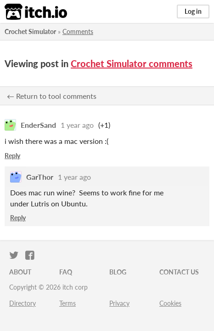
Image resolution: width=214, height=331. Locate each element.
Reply (12, 156)
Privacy (119, 303)
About (20, 272)
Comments (77, 31)
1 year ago (77, 124)
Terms (67, 303)
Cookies (170, 303)
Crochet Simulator (30, 31)
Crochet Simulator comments (131, 63)
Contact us (179, 272)
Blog (117, 272)
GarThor (39, 176)
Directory (22, 303)
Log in (193, 11)
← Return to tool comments (51, 95)
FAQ (65, 272)
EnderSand (38, 124)
